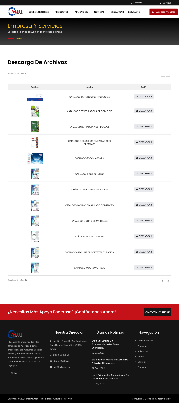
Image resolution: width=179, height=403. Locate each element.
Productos (62, 11)
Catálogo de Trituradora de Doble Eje (89, 111)
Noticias (100, 11)
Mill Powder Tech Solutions (39, 398)
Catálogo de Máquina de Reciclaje (89, 127)
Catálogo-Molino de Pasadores (89, 189)
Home (19, 38)
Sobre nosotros (40, 11)
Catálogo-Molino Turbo (89, 174)
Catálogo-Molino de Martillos (89, 221)
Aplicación (82, 11)
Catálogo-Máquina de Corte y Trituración (89, 252)
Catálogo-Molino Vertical (89, 268)
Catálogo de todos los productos (89, 97)
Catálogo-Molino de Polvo (89, 236)
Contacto (134, 11)
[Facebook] (9, 373)
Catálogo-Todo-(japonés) (89, 158)
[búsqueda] (131, 2)
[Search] (145, 2)
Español (167, 3)
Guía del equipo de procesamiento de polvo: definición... (105, 344)
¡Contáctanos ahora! (157, 312)
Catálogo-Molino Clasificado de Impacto (89, 205)
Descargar (117, 11)
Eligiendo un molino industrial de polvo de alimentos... (110, 361)
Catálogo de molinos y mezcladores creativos (89, 142)
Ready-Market (164, 398)
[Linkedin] (16, 373)
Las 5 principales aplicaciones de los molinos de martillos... (110, 376)
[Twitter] (12, 373)
